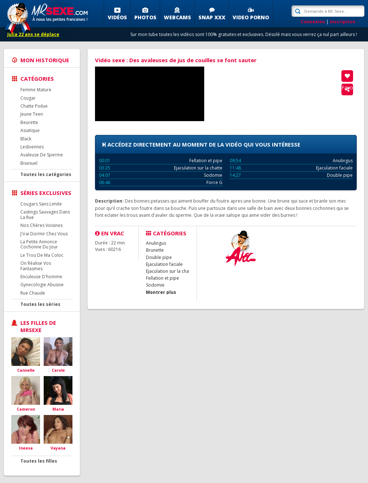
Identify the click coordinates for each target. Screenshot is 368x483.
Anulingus (291, 160)
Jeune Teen (31, 114)
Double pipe (291, 175)
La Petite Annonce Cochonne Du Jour (39, 244)
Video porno (251, 17)
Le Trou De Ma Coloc (41, 255)
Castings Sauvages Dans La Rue (45, 214)
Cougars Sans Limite (41, 204)
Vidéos (117, 17)
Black (25, 139)
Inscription (342, 22)
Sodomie (160, 175)
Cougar (28, 98)
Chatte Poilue (34, 106)
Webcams (177, 17)
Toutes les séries (40, 304)
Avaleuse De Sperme (41, 155)
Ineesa (26, 448)
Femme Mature (35, 90)
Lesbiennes (32, 147)
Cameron (26, 409)
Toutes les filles (38, 461)
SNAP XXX (211, 17)
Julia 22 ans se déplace (33, 34)
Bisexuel (28, 163)
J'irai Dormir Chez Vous (44, 234)
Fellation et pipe (160, 160)
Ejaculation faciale (291, 167)
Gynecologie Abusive (42, 285)
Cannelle (26, 370)
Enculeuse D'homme (41, 277)
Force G (160, 182)
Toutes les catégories (45, 174)
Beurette (29, 122)
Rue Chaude (32, 293)
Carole (58, 370)
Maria (58, 409)
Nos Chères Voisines (41, 225)
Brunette (155, 250)
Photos (145, 17)
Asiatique (30, 130)
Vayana (58, 448)
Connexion (313, 22)
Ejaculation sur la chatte (160, 167)
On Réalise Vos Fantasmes (35, 265)
